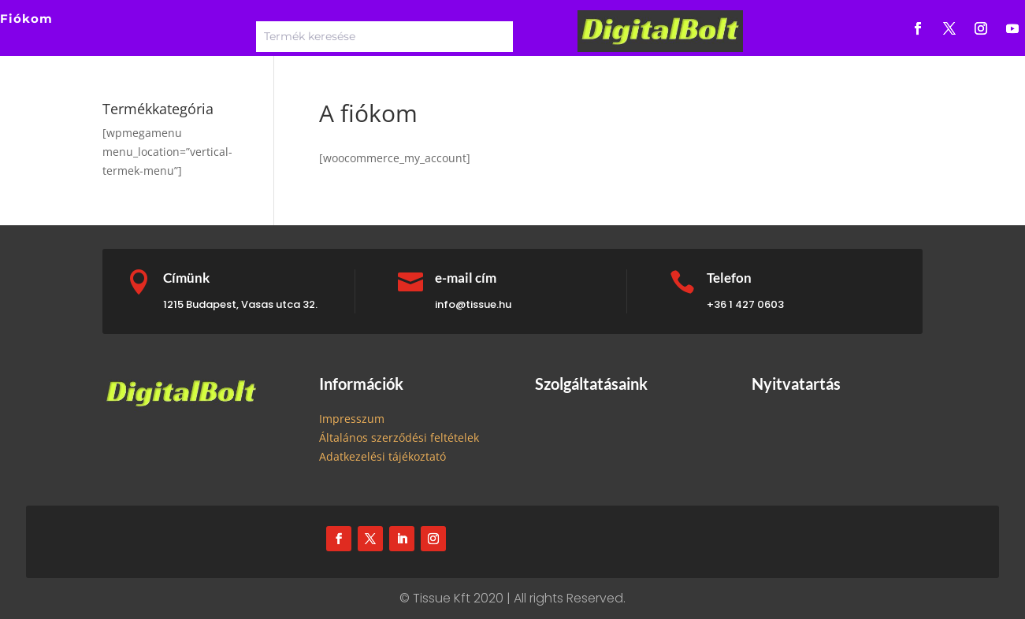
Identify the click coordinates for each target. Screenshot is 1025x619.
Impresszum (351, 418)
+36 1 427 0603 (745, 304)
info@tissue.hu (473, 304)
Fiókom (26, 18)
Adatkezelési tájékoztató (382, 456)
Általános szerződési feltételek (399, 437)
